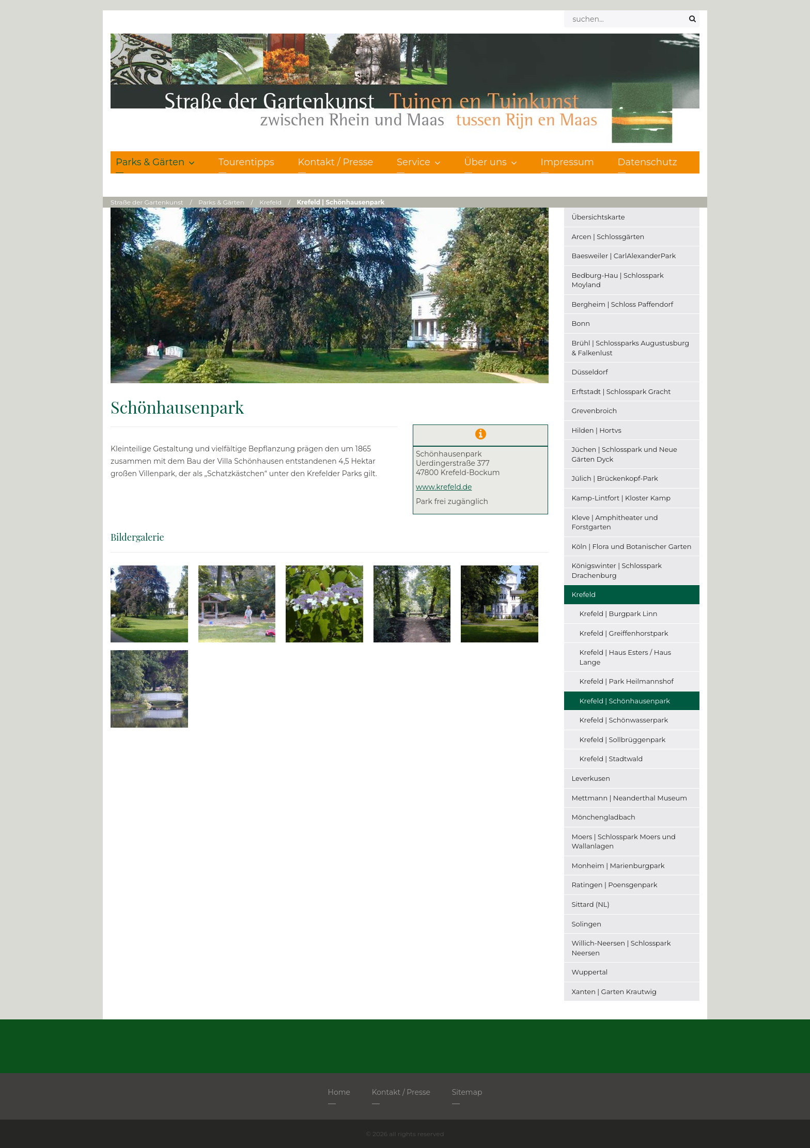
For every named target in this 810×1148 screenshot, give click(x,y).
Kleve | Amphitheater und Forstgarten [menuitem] (615, 522)
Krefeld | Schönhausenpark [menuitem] (625, 701)
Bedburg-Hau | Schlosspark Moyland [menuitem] (618, 280)
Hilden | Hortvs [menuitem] (596, 430)
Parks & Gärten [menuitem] (155, 162)
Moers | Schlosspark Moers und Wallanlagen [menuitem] (624, 841)
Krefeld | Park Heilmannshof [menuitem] (627, 681)
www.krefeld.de (444, 487)
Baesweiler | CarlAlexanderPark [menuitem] (624, 255)
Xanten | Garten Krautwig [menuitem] (614, 991)
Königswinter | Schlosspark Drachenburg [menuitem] (617, 570)
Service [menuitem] (419, 162)
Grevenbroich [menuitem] (594, 410)
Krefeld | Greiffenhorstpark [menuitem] (624, 633)
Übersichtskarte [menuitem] (598, 217)
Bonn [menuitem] (581, 323)
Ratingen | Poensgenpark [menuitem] (615, 884)
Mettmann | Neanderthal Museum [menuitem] (630, 798)
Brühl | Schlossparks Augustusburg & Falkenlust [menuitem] (631, 348)
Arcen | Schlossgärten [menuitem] (608, 236)
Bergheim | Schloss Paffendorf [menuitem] (623, 304)
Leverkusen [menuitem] (591, 778)
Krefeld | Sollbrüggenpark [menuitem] (623, 739)
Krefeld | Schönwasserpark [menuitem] (624, 720)
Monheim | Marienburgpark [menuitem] (618, 865)
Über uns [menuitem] (490, 162)
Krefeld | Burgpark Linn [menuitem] (619, 613)
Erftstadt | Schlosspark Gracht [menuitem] (621, 391)
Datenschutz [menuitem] (647, 162)
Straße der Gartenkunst (147, 202)
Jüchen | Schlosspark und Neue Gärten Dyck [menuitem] (624, 454)
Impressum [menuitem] (567, 162)
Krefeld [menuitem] (584, 594)
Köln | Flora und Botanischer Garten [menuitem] (632, 546)
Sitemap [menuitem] (467, 1092)
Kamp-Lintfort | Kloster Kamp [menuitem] (621, 498)
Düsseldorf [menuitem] (590, 372)
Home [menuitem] (339, 1092)
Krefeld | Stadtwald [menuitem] (611, 758)
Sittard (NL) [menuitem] (591, 904)
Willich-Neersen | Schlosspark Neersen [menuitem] (621, 948)
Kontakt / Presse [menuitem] (335, 162)
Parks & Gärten (221, 202)
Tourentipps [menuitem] (246, 162)
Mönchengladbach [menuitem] (603, 817)
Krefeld (270, 202)
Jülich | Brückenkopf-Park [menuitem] (615, 478)
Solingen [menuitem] (586, 924)
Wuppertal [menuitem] (590, 972)
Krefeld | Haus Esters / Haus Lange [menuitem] (626, 657)
